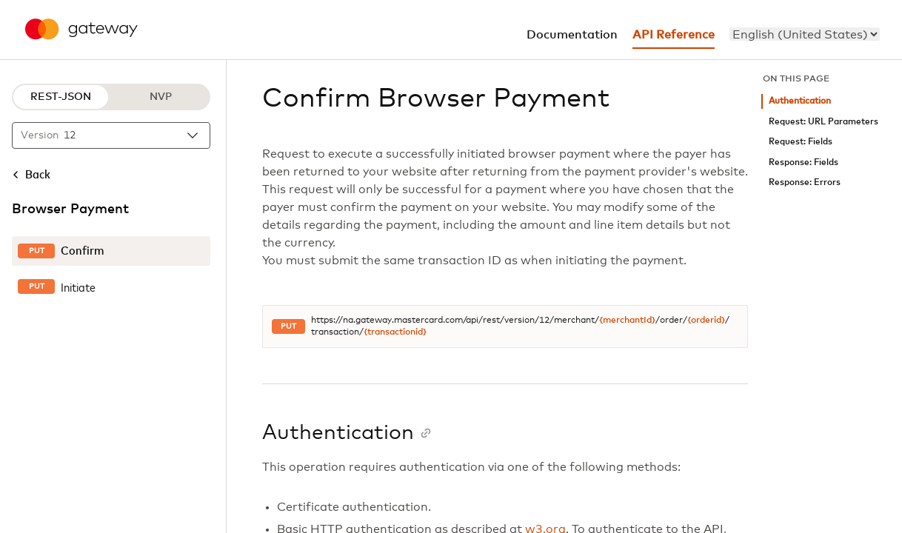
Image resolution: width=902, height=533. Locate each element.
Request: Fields (800, 142)
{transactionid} (395, 332)
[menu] (804, 34)
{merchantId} (627, 320)
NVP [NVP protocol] (161, 97)
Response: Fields (803, 162)
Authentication (800, 101)
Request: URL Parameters (823, 122)
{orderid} (706, 320)
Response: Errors (805, 182)
